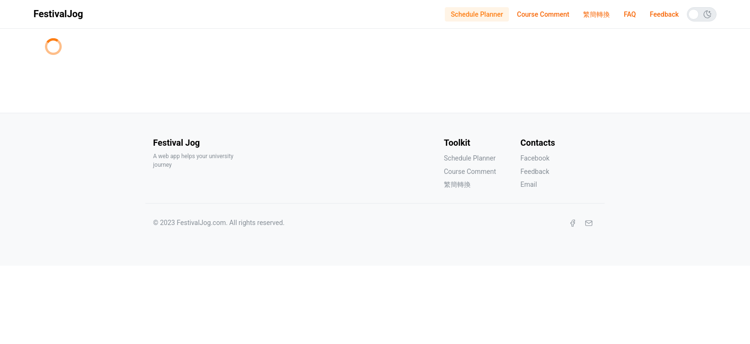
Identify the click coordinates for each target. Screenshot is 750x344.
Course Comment (543, 14)
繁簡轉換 (596, 14)
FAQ (630, 14)
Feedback (664, 14)
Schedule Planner (477, 14)
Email (528, 184)
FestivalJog (58, 14)
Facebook (535, 158)
